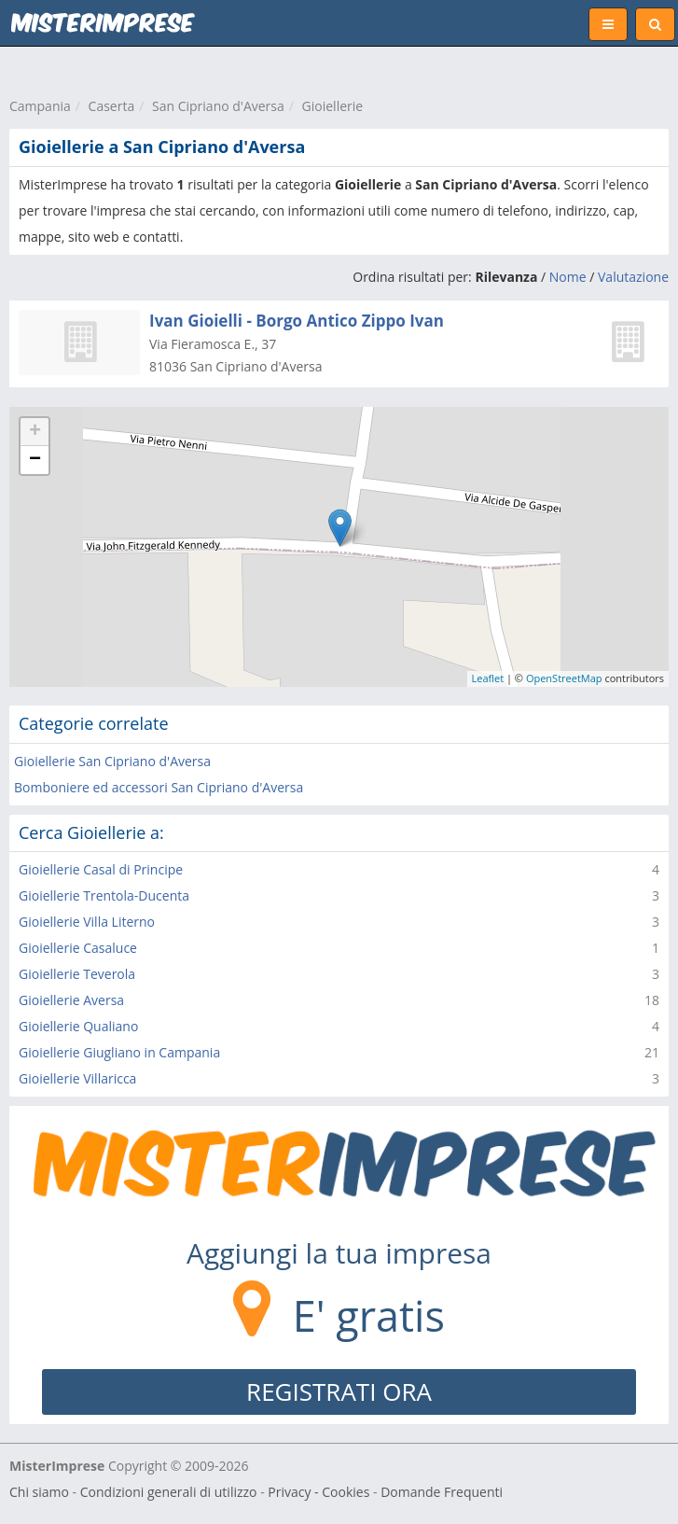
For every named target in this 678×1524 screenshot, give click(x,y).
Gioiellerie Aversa (71, 1000)
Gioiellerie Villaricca (77, 1078)
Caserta (112, 106)
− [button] (35, 460)
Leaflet (488, 678)
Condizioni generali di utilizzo (168, 1492)
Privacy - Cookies (318, 1492)
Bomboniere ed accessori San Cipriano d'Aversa (158, 787)
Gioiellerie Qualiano (78, 1026)
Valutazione (633, 277)
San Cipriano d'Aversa (218, 106)
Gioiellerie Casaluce (78, 948)
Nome (568, 277)
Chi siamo (39, 1492)
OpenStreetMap (564, 678)
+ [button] (35, 432)
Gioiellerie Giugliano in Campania (119, 1052)
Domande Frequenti (442, 1492)
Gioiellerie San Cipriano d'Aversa (112, 761)
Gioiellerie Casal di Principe (101, 869)
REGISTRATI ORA (339, 1391)
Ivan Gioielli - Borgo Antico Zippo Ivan (296, 320)
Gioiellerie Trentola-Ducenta (104, 895)
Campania (40, 106)
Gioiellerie (333, 106)
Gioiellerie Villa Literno (87, 921)
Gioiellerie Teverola (77, 974)
